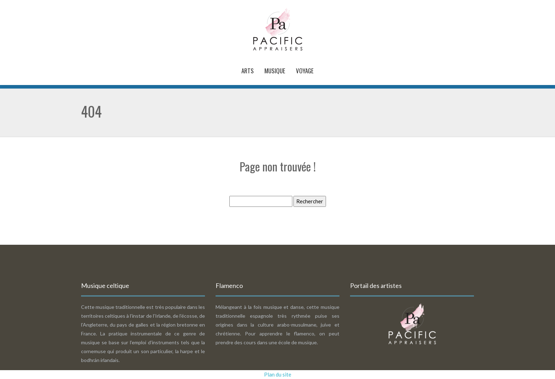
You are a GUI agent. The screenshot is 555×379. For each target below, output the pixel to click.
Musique (274, 70)
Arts (247, 70)
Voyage (305, 70)
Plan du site (277, 374)
